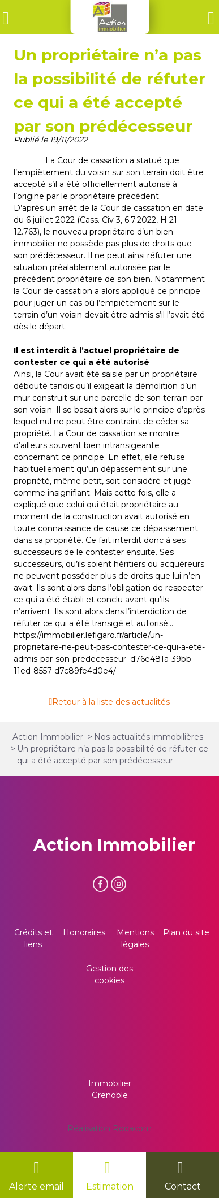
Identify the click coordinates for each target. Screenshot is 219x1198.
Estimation (110, 1186)
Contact (183, 1186)
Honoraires (84, 932)
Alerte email (36, 1186)
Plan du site (186, 932)
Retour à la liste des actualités (111, 702)
